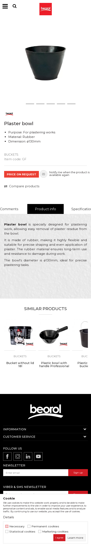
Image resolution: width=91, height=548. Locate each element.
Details (8, 517)
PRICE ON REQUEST (21, 174)
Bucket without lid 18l (20, 365)
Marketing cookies (55, 531)
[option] (45, 63)
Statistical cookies (22, 531)
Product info (45, 209)
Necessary (17, 526)
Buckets (11, 155)
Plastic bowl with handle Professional (54, 365)
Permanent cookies (45, 526)
